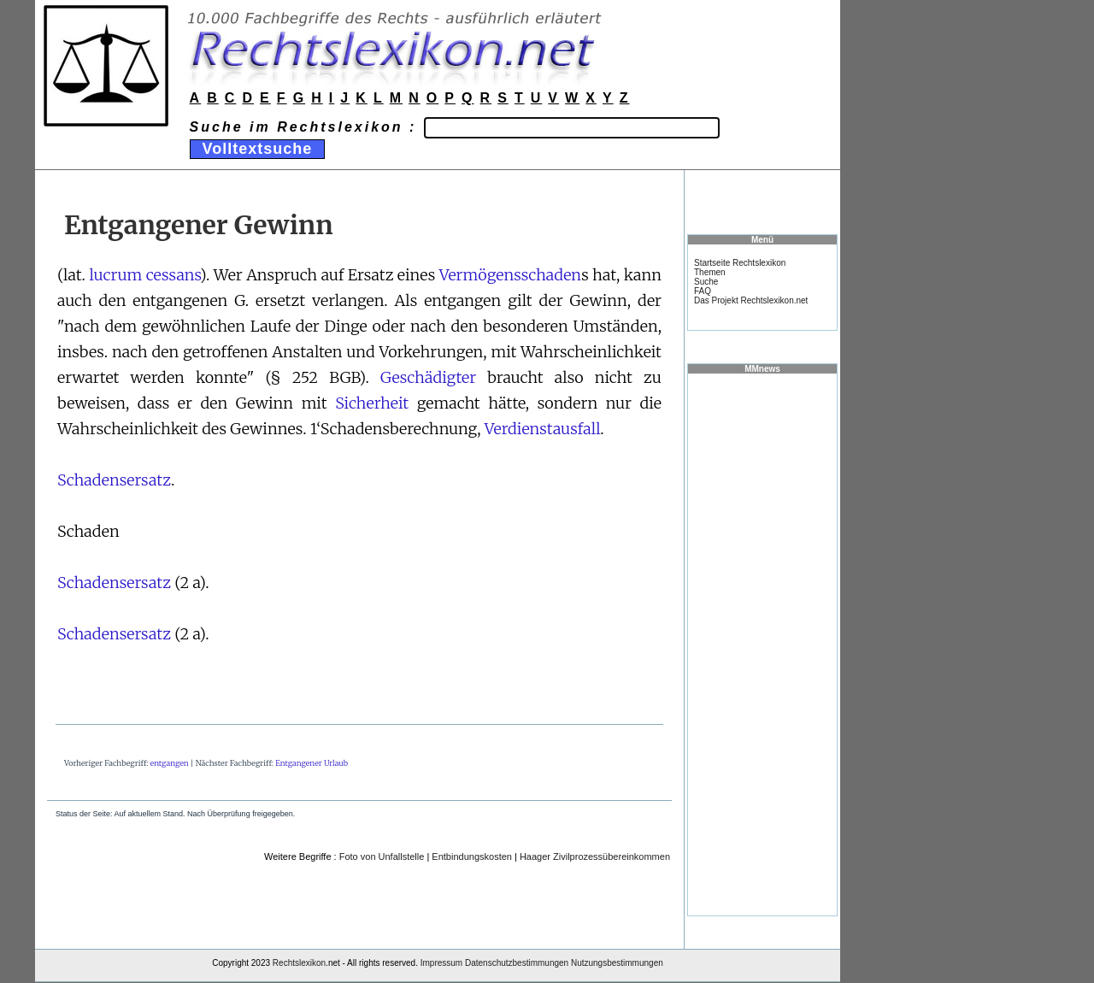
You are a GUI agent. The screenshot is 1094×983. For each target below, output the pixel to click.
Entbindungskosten (472, 856)
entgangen (169, 763)
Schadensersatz (114, 480)
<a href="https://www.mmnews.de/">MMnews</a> (762, 643)
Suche (706, 281)
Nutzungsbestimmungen (617, 963)
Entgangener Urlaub (311, 763)
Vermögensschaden (510, 275)
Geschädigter (428, 377)
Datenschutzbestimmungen (516, 963)
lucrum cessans (144, 275)
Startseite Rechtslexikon (739, 263)
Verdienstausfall (543, 429)
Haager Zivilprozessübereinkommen (595, 856)
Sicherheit (372, 403)
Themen (710, 272)
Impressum (441, 963)
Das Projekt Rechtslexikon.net (751, 300)
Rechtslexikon (299, 963)
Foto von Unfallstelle (382, 856)
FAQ (702, 291)
